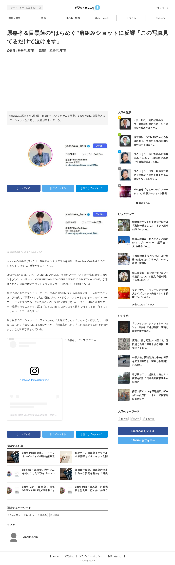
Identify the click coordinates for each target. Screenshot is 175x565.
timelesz (30, 515)
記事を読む (32, 457)
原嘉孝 (43, 515)
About (56, 556)
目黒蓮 (56, 515)
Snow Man (15, 515)
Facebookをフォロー (144, 431)
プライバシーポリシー (91, 556)
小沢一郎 (149, 418)
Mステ (136, 418)
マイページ (162, 8)
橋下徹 (124, 418)
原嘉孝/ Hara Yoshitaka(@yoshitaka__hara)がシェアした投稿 (42, 415)
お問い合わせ (115, 556)
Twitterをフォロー (144, 440)
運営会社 (69, 556)
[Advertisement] (87, 81)
